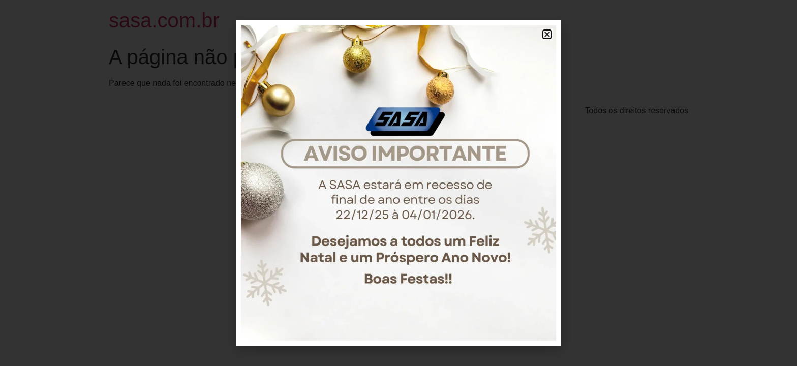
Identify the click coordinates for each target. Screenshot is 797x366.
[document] (398, 183)
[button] (547, 34)
